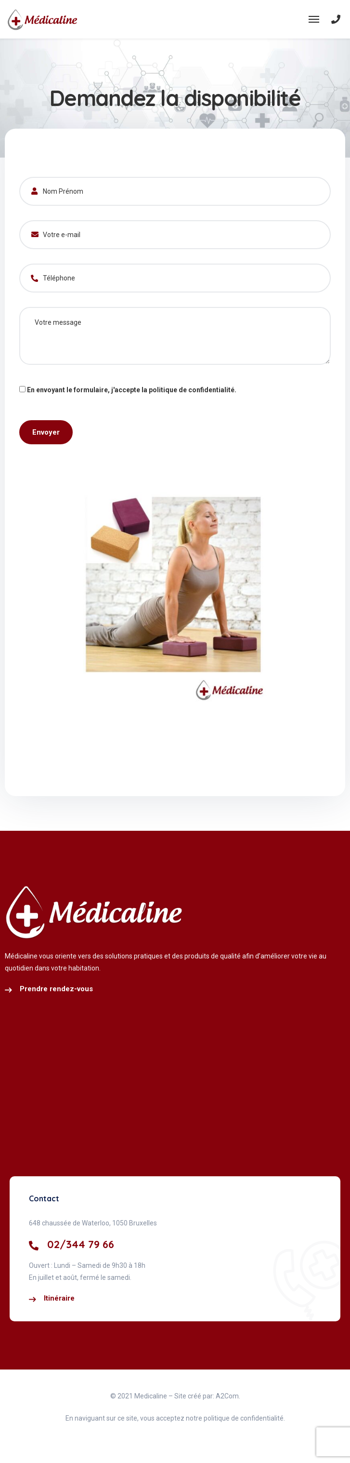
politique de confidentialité (191, 390)
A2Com (227, 1396)
